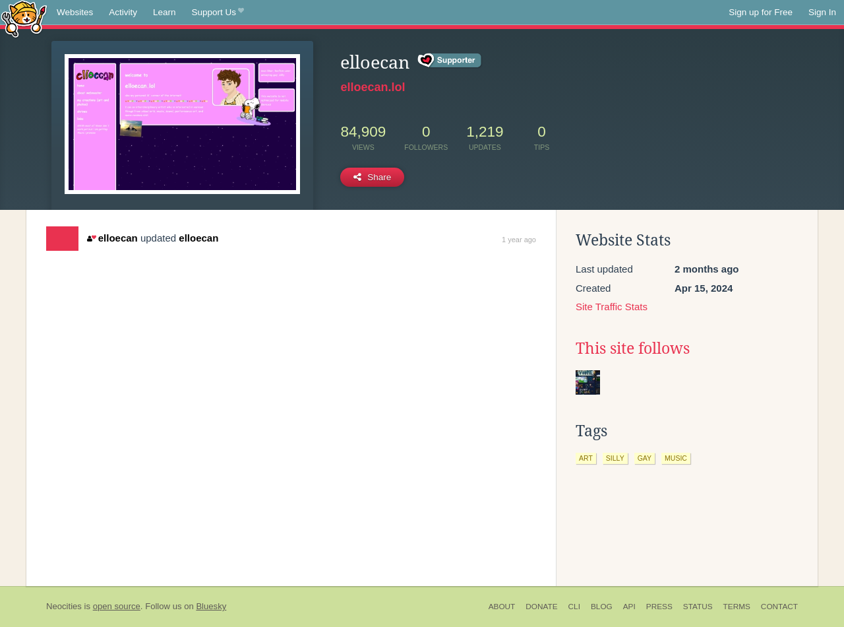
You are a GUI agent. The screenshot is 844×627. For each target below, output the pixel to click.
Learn (164, 12)
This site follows (633, 348)
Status (698, 606)
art (586, 458)
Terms (736, 606)
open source (116, 606)
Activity (123, 12)
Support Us (218, 12)
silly (615, 458)
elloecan (112, 238)
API (629, 606)
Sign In (822, 12)
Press (659, 606)
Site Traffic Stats (612, 306)
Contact (779, 606)
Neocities (64, 606)
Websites (75, 12)
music (676, 458)
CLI (574, 606)
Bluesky (211, 606)
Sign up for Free (761, 12)
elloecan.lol (372, 87)
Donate (541, 606)
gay (644, 458)
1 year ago (519, 240)
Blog (602, 606)
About (502, 606)
